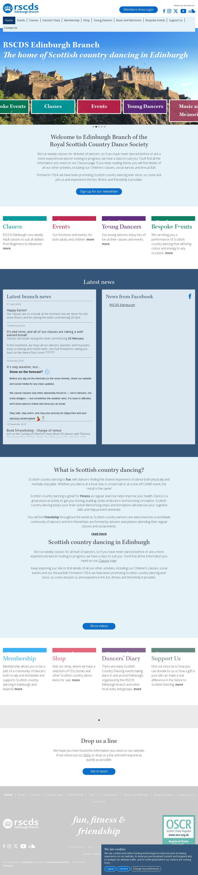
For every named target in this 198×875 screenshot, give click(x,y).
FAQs (87, 772)
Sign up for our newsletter (99, 209)
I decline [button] (123, 868)
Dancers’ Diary (51, 20)
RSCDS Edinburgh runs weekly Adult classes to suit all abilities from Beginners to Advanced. (23, 257)
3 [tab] (99, 144)
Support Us (176, 20)
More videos (99, 643)
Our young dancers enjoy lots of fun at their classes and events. (124, 254)
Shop (86, 20)
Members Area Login (139, 9)
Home (9, 20)
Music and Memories (129, 20)
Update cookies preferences (98, 853)
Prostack (8, 865)
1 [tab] (93, 144)
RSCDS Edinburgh (122, 323)
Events (21, 20)
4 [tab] (102, 144)
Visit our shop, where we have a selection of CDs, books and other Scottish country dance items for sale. (73, 691)
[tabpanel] (99, 124)
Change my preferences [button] (146, 868)
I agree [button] (110, 868)
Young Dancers (103, 20)
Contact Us (10, 28)
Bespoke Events (155, 20)
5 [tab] (105, 144)
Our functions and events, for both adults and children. (72, 254)
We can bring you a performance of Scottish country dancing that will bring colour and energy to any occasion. (171, 261)
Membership (71, 20)
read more (99, 551)
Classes (33, 20)
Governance (76, 847)
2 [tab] (96, 144)
